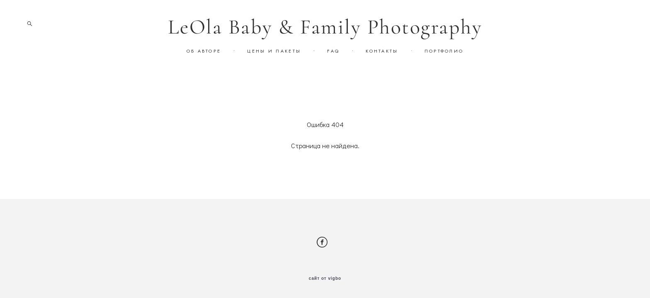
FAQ (333, 51)
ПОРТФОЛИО (444, 51)
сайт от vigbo (325, 278)
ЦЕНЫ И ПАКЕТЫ (274, 51)
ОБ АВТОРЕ (204, 51)
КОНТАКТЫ (382, 51)
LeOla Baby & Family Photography (325, 27)
